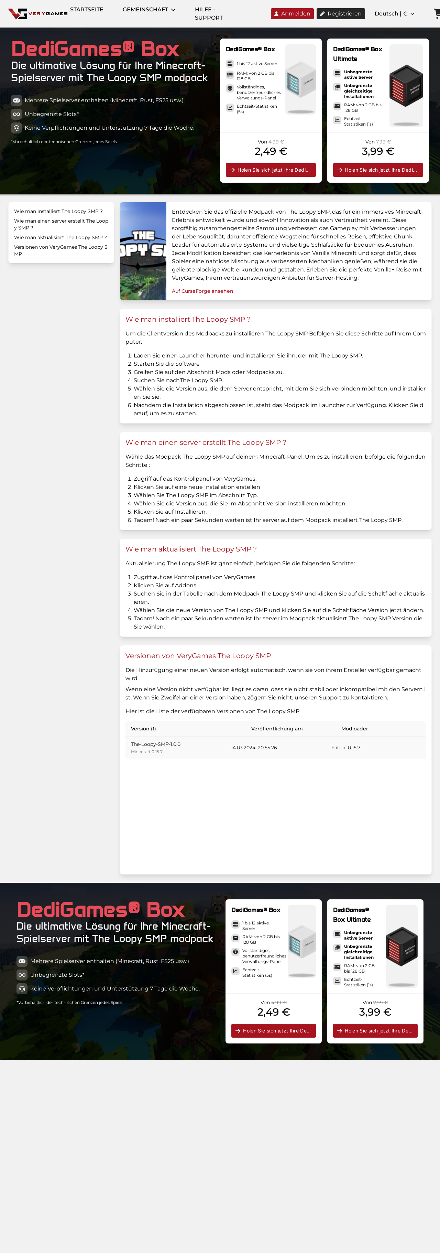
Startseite (86, 9)
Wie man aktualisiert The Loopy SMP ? (60, 237)
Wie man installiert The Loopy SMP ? (58, 211)
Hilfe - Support (209, 13)
